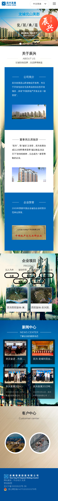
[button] (20, 44)
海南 (20, 282)
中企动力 (17, 480)
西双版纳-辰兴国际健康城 (41, 308)
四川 (46, 276)
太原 (12, 276)
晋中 (29, 276)
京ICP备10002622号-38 (15, 486)
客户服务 (15, 443)
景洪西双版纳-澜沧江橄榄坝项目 (17, 308)
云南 (38, 282)
